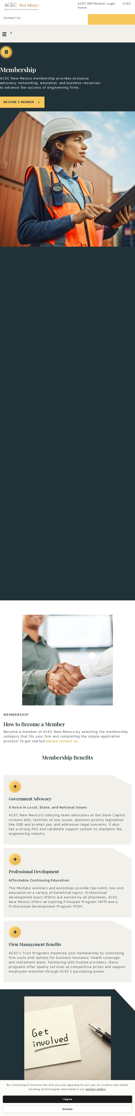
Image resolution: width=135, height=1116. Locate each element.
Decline (67, 1109)
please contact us (61, 741)
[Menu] (8, 33)
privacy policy (96, 1089)
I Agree (67, 1099)
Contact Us (12, 18)
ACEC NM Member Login (96, 3)
